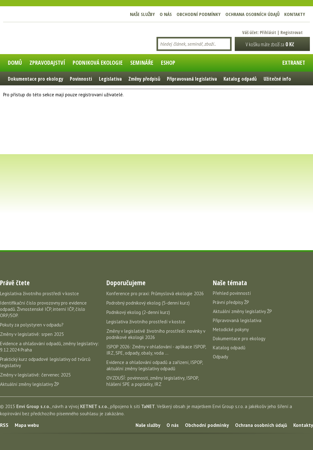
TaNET (148, 406)
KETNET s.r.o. (94, 406)
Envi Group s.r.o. (33, 406)
